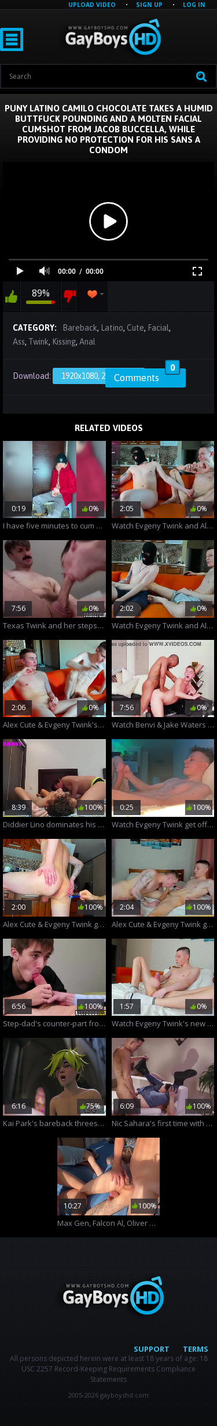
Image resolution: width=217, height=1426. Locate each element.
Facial (158, 327)
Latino (112, 327)
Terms (195, 1349)
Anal (87, 341)
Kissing (64, 341)
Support (152, 1349)
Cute (135, 327)
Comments (147, 375)
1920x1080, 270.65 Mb (99, 376)
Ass (19, 341)
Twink (38, 341)
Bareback (79, 327)
